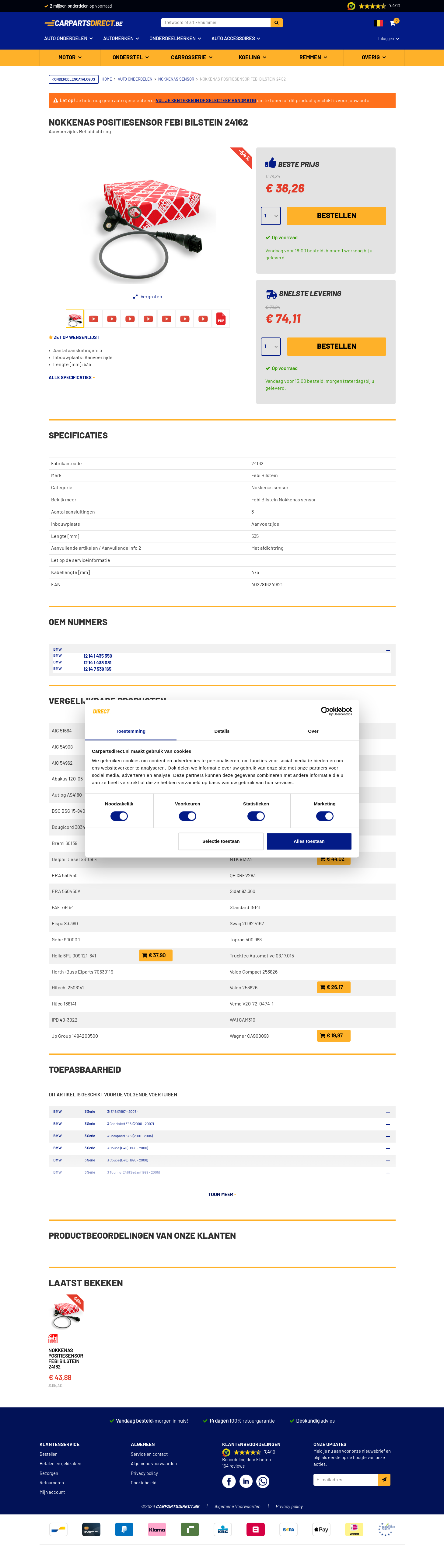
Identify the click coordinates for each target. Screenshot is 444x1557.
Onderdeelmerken (172, 38)
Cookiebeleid (143, 1497)
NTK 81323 (241, 859)
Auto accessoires (233, 38)
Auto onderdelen (65, 38)
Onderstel (128, 58)
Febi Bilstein (264, 475)
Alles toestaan (309, 841)
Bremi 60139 (64, 843)
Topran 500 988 (246, 939)
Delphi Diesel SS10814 (75, 859)
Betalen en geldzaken (60, 1478)
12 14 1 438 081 (97, 663)
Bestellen (336, 216)
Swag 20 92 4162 (247, 923)
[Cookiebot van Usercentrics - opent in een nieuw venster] (325, 711)
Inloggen (386, 39)
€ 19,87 (331, 1036)
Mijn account (52, 1507)
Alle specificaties (72, 377)
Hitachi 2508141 (68, 987)
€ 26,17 (331, 987)
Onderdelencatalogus (73, 79)
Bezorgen (49, 1488)
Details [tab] (222, 731)
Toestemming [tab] (131, 731)
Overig (371, 58)
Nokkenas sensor (269, 487)
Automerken (118, 38)
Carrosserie (189, 58)
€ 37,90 (154, 955)
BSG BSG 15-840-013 (73, 811)
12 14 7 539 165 (97, 669)
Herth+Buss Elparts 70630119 (82, 972)
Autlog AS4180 (67, 795)
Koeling (250, 58)
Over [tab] (313, 731)
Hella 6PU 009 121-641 (74, 955)
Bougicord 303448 (71, 827)
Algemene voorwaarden (154, 1478)
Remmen (310, 58)
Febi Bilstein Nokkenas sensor (283, 499)
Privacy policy (144, 1488)
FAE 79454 (63, 907)
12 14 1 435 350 (98, 656)
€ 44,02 (332, 859)
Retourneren (52, 1497)
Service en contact (149, 1468)
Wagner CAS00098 (249, 1036)
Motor (67, 58)
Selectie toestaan (221, 841)
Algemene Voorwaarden (237, 1521)
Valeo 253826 (243, 987)
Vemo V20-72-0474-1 (252, 1004)
